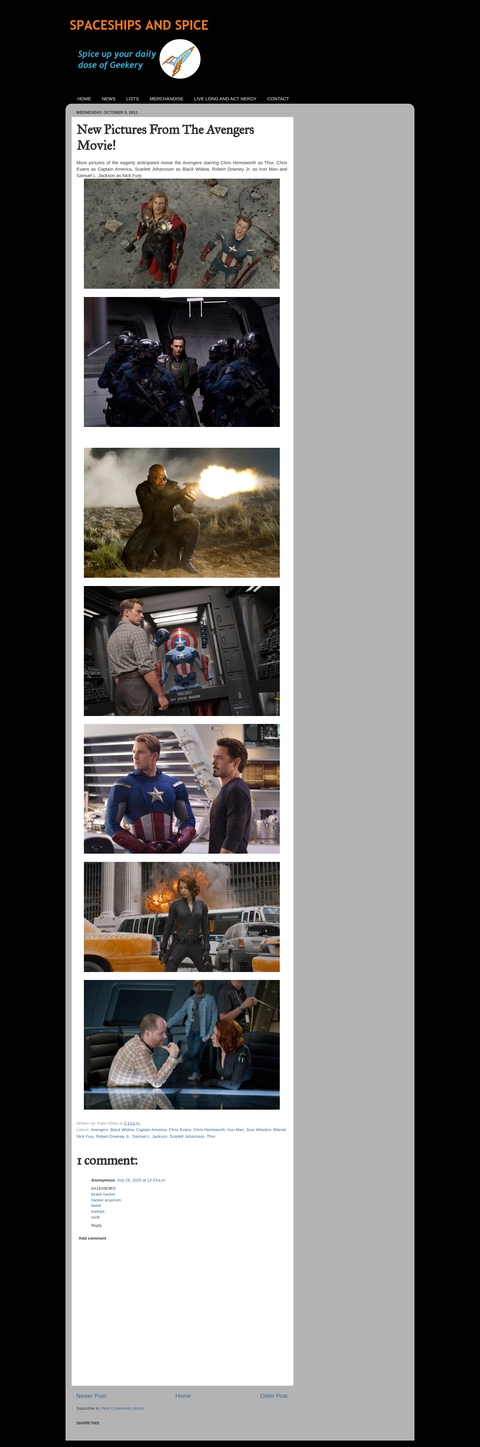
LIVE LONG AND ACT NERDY (225, 98)
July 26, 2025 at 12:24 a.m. (141, 1180)
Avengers (99, 1129)
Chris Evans (180, 1129)
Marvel (279, 1129)
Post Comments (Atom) (123, 1408)
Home (183, 1396)
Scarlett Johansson (187, 1136)
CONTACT (278, 98)
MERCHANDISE (167, 98)
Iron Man (235, 1129)
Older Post (273, 1396)
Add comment (92, 1238)
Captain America (151, 1129)
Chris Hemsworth (209, 1129)
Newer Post (91, 1396)
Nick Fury (85, 1136)
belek (96, 1205)
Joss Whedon (258, 1129)
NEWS (109, 98)
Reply (96, 1225)
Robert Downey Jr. (113, 1136)
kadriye (98, 1211)
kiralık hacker (103, 1194)
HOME (84, 98)
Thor (211, 1136)
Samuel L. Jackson (149, 1136)
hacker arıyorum (106, 1200)
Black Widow (122, 1129)
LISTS (132, 98)
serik (95, 1217)
